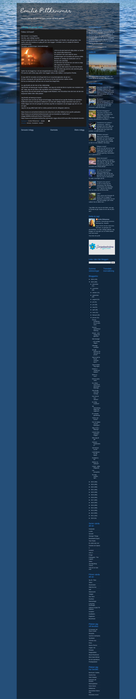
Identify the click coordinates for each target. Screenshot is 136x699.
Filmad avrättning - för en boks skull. (96, 322)
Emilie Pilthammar (46, 11)
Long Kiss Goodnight (92, 604)
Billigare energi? (101, 146)
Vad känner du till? (95, 448)
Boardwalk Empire (94, 538)
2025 (92, 282)
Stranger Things (93, 536)
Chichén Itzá (92, 640)
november (95, 288)
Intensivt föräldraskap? (96, 443)
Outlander (92, 529)
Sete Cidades (93, 677)
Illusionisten (92, 585)
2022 (92, 487)
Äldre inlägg (79, 130)
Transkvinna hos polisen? (104, 122)
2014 (92, 508)
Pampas (91, 650)
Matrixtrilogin (92, 601)
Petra (90, 643)
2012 (92, 513)
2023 (92, 484)
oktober (94, 292)
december (95, 284)
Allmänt (29, 123)
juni (93, 304)
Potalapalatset (93, 662)
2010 (92, 518)
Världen (41, 123)
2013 (92, 510)
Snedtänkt (35, 123)
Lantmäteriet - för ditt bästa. (96, 453)
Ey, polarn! (100, 99)
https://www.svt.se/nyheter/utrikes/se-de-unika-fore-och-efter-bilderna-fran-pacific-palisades (50, 112)
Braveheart (92, 618)
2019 (92, 495)
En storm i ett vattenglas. (104, 170)
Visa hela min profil (94, 235)
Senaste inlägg (27, 130)
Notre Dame (92, 686)
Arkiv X (91, 552)
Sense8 (91, 533)
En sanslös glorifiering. (96, 414)
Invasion (91, 550)
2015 (92, 505)
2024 (92, 482)
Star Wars (92, 596)
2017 (92, 500)
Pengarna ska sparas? (103, 182)
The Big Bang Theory (93, 564)
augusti (94, 299)
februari (94, 315)
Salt (90, 589)
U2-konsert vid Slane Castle (93, 630)
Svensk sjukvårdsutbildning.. (96, 329)
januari (94, 317)
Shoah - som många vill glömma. (96, 334)
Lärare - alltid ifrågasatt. (96, 467)
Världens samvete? (102, 134)
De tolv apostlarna (94, 659)
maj (93, 307)
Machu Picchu (93, 645)
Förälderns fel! (95, 458)
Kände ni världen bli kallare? (96, 370)
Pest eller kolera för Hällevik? (105, 87)
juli (93, 302)
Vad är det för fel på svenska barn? (96, 360)
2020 (92, 492)
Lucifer (91, 531)
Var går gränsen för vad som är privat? (96, 352)
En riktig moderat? (95, 402)
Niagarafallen (93, 652)
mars (94, 312)
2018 (92, 497)
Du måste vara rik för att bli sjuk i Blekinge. (96, 385)
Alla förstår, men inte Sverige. (95, 392)
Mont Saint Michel (94, 657)
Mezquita (91, 633)
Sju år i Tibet (92, 580)
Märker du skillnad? (95, 462)
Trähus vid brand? (95, 418)
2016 (92, 502)
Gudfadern (92, 614)
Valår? (99, 193)
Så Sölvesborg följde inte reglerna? (96, 409)
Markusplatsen (93, 683)
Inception (91, 611)
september (95, 295)
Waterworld (92, 592)
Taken (90, 561)
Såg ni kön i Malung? (95, 428)
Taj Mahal (92, 638)
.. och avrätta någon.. (96, 342)
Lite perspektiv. (96, 471)
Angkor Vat (92, 647)
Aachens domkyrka (94, 636)
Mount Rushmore (94, 655)
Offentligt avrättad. (95, 346)
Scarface (91, 599)
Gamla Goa (92, 675)
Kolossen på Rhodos (92, 680)
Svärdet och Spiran (94, 545)
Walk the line (92, 587)
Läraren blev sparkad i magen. (95, 433)
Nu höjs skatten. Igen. (95, 476)
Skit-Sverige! (96, 339)
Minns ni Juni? (94, 375)
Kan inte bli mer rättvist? (95, 398)
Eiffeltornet (92, 688)
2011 (92, 515)
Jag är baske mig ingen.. (96, 365)
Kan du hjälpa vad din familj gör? (96, 423)
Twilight (91, 594)
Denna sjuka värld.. (95, 379)
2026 (92, 279)
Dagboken (92, 616)
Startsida (54, 130)
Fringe (91, 555)
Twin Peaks (92, 541)
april (93, 310)
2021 (92, 489)
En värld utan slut (94, 543)
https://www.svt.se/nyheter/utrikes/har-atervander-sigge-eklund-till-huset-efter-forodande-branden (52, 118)
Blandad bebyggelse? (103, 111)
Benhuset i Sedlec (94, 672)
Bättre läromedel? (102, 158)
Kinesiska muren (94, 694)
